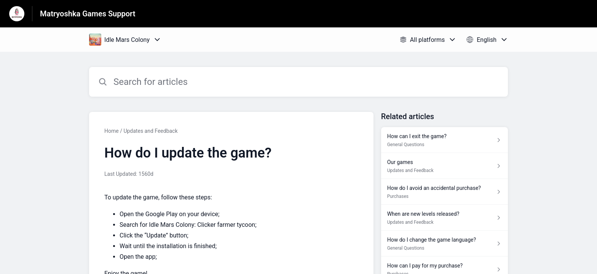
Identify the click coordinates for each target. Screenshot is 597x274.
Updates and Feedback (150, 131)
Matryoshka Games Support (88, 13)
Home (111, 131)
